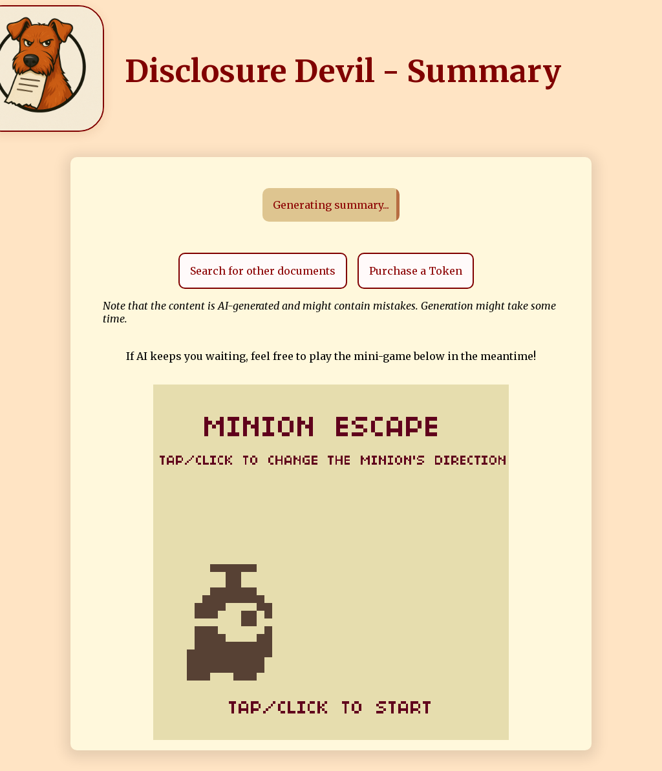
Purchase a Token (415, 270)
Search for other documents (263, 270)
